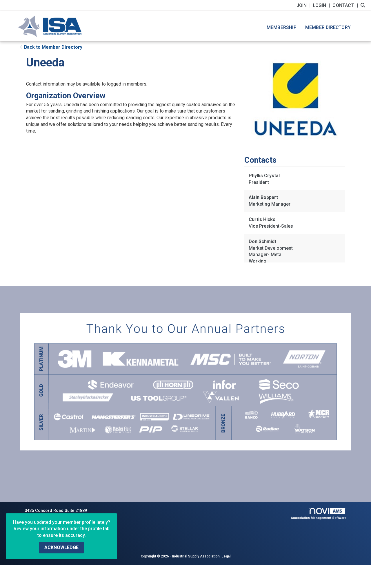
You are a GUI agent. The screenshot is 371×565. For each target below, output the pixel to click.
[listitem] (304, 5)
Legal (225, 556)
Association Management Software (318, 514)
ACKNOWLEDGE (61, 547)
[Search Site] (364, 5)
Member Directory (328, 27)
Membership (282, 27)
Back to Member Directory (51, 47)
